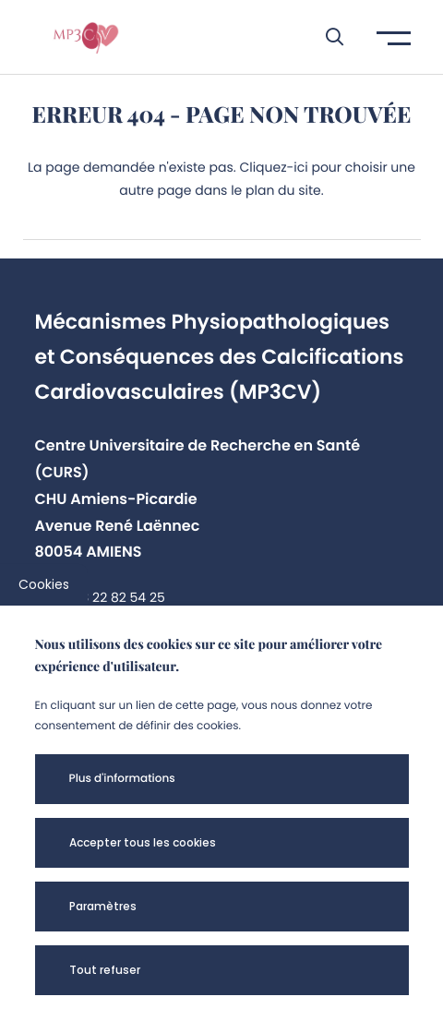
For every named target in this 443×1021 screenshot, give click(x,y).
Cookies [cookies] (43, 584)
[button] (325, 36)
